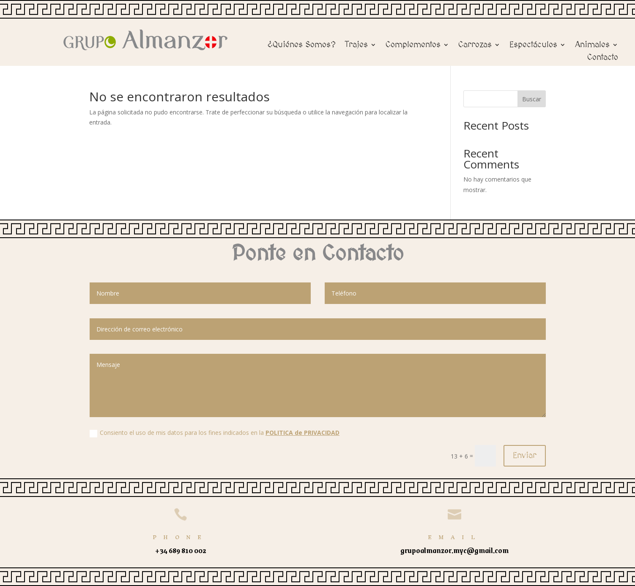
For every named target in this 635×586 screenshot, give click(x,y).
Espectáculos (533, 45)
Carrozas (475, 45)
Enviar (524, 455)
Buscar (531, 99)
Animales (592, 45)
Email (455, 537)
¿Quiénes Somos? (302, 45)
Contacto (602, 58)
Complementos (413, 45)
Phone (180, 537)
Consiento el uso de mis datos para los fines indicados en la (214, 433)
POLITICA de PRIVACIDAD (302, 433)
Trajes (356, 45)
